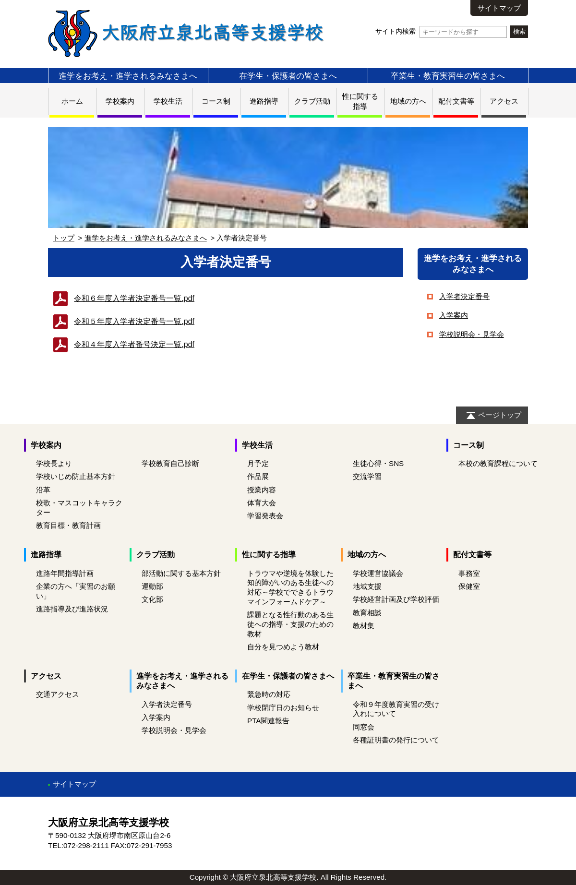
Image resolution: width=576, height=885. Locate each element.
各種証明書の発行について (396, 740)
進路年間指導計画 (65, 573)
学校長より (54, 463)
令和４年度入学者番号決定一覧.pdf (134, 344)
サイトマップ (499, 8)
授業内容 (261, 490)
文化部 (152, 599)
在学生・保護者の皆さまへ (288, 76)
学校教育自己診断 (170, 463)
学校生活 (168, 101)
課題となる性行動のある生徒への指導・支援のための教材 (290, 624)
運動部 (152, 586)
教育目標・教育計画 (68, 525)
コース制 (216, 101)
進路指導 (264, 101)
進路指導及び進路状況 (72, 609)
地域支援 (367, 586)
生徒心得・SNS (378, 463)
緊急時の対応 (268, 694)
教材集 (363, 626)
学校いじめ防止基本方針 (75, 476)
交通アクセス (57, 694)
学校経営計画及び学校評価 (396, 599)
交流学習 (367, 476)
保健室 (469, 586)
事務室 (469, 573)
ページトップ (499, 415)
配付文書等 (456, 101)
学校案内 (120, 101)
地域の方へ (408, 101)
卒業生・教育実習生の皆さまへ (448, 76)
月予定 (258, 463)
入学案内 (453, 315)
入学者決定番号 (464, 296)
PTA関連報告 (268, 721)
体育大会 (261, 503)
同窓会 (363, 727)
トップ (63, 238)
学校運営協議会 (378, 573)
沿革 (43, 490)
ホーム (72, 101)
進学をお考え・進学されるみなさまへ (128, 76)
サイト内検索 (440, 31)
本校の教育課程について (498, 463)
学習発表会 (265, 516)
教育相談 (367, 613)
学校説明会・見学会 (471, 334)
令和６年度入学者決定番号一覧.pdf (134, 298)
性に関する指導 (269, 554)
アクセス (504, 101)
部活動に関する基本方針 (181, 573)
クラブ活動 (312, 101)
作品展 (258, 476)
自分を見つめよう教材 (283, 647)
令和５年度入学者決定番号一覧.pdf (134, 321)
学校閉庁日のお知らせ (283, 708)
